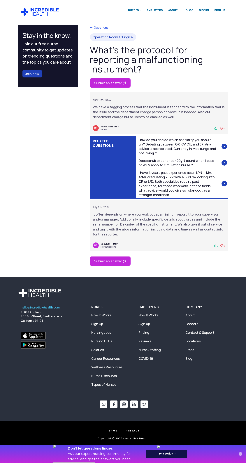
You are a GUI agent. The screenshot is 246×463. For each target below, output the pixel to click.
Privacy (133, 430)
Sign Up (219, 10)
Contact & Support (199, 332)
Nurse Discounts (104, 376)
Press (189, 350)
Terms (112, 430)
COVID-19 (145, 358)
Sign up (144, 324)
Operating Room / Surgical (113, 37)
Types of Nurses (103, 384)
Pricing (143, 332)
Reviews (144, 341)
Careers (191, 324)
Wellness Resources (106, 367)
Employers (155, 10)
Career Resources (105, 358)
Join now (32, 74)
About (190, 315)
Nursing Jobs (101, 332)
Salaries (97, 350)
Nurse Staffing (149, 350)
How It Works (101, 315)
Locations (193, 341)
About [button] (174, 10)
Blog (190, 10)
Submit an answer (110, 83)
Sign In (204, 10)
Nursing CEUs (101, 341)
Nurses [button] (134, 10)
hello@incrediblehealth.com (40, 307)
